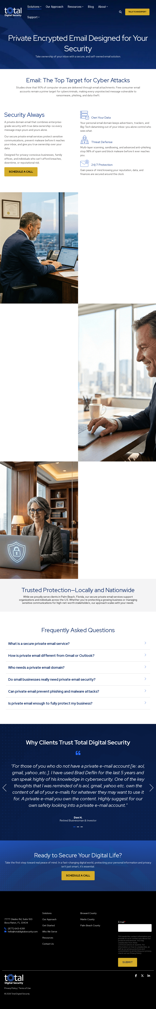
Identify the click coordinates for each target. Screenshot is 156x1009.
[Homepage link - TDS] (13, 982)
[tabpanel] (78, 786)
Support (33, 17)
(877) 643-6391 (16, 928)
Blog (91, 6)
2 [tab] (78, 828)
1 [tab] (74, 828)
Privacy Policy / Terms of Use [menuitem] (17, 988)
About (103, 6)
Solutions (34, 6)
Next (150, 788)
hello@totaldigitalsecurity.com (23, 931)
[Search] (120, 12)
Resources (75, 6)
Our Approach (54, 6)
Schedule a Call (21, 171)
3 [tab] (82, 828)
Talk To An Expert (137, 12)
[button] (136, 976)
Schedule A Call (78, 875)
